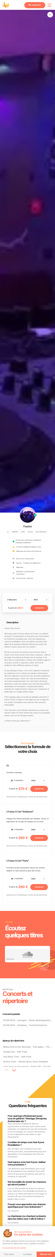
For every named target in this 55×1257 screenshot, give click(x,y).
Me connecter (34, 5)
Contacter (39, 608)
